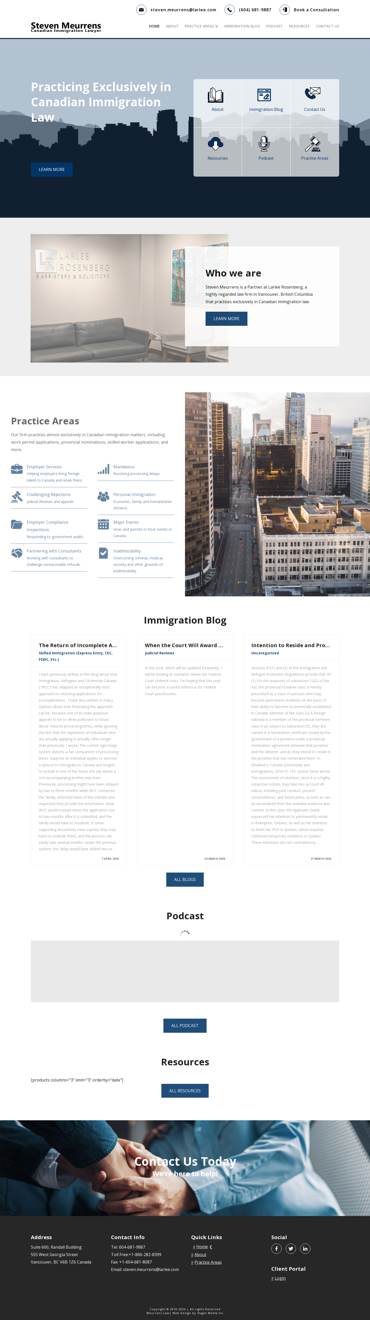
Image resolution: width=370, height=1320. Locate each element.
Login (278, 1278)
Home (202, 1246)
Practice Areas (206, 1262)
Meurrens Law (157, 1313)
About (198, 1254)
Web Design (181, 1313)
